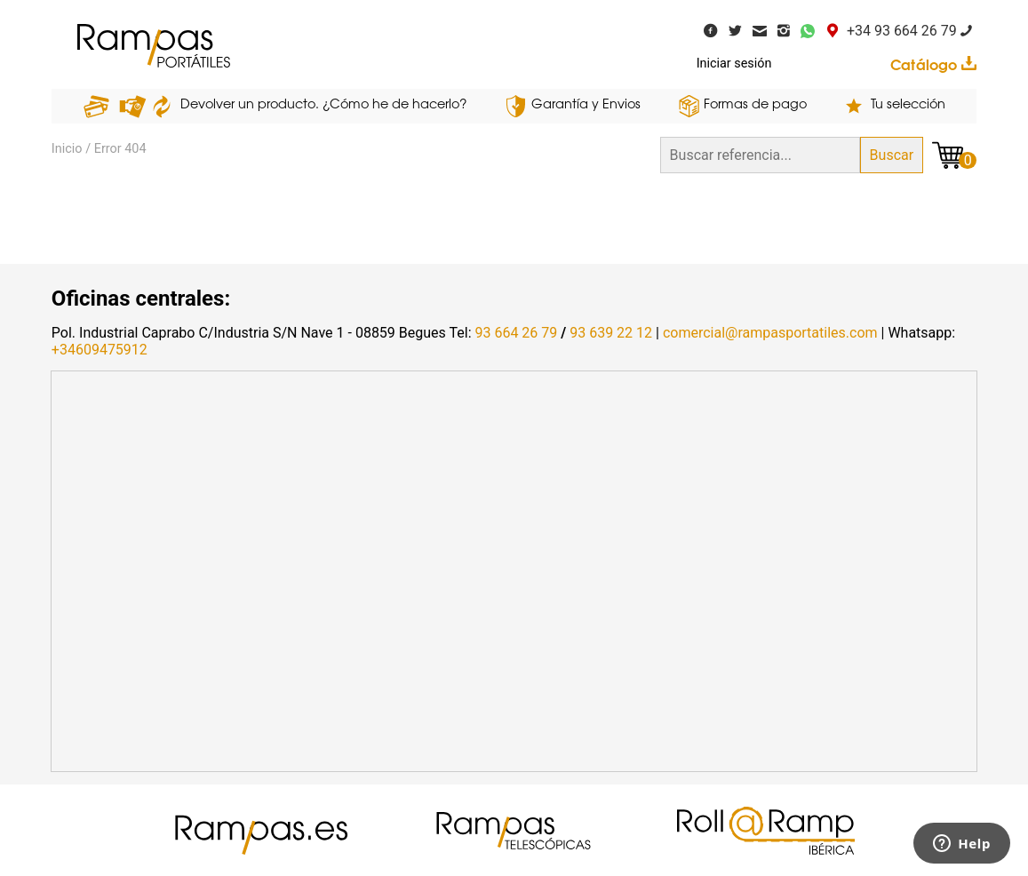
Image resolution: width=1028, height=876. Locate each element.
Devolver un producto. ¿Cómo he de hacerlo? (323, 105)
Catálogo (933, 65)
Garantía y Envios (586, 105)
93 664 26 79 (515, 332)
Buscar (892, 155)
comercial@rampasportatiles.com (770, 332)
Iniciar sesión (734, 63)
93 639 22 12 (611, 332)
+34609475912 (99, 349)
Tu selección (908, 105)
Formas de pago (755, 105)
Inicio (67, 148)
